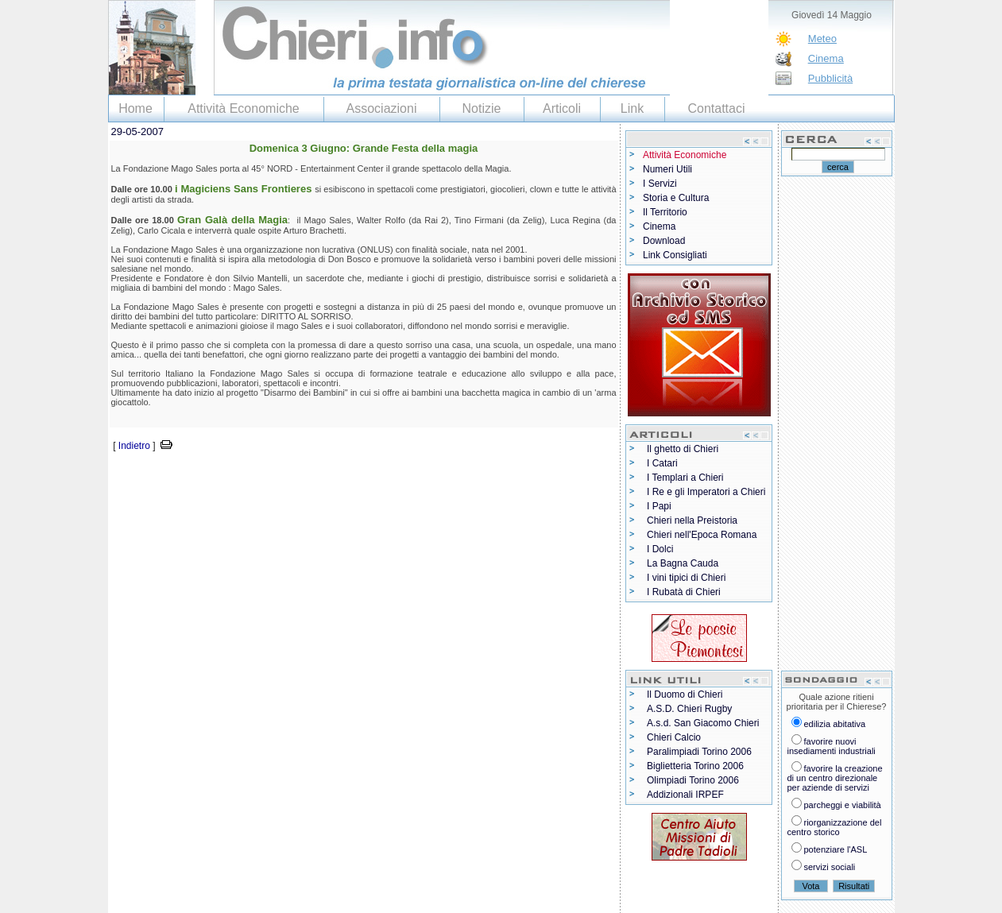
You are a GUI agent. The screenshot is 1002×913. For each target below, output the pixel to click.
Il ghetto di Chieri (682, 449)
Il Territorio (665, 212)
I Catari (662, 463)
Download (664, 240)
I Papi (659, 506)
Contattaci (716, 108)
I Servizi (660, 183)
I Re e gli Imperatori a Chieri (706, 491)
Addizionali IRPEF (685, 794)
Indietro (134, 445)
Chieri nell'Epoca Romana (701, 534)
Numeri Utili (667, 169)
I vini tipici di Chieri (686, 577)
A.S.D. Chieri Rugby (689, 708)
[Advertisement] (294, 478)
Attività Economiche (244, 108)
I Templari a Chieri (685, 477)
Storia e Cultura (676, 197)
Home (135, 108)
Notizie (481, 108)
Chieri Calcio (674, 737)
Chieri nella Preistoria (692, 520)
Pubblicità (830, 78)
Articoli (562, 108)
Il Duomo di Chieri (684, 694)
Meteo (822, 38)
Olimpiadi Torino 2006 (693, 780)
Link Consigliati (675, 255)
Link (632, 108)
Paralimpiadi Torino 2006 (699, 751)
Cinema (826, 58)
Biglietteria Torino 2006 (695, 766)
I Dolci (660, 549)
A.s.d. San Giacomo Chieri (703, 723)
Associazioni (381, 108)
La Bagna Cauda (682, 563)
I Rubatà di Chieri (684, 592)
